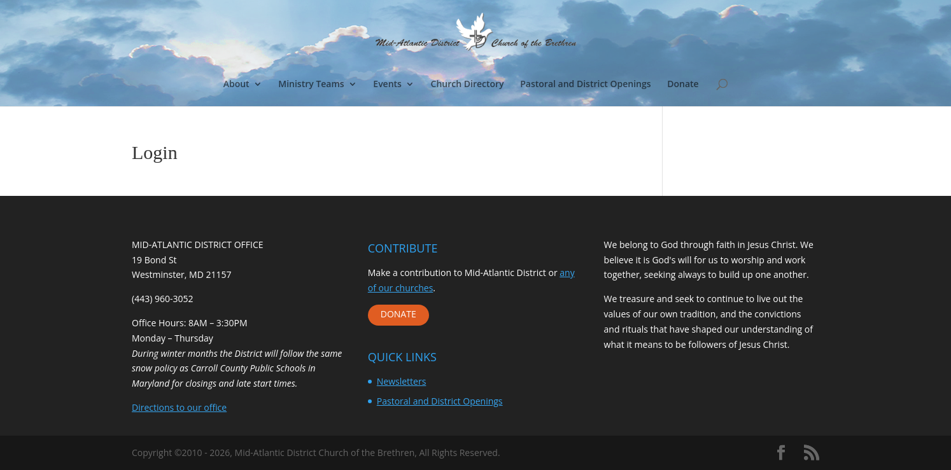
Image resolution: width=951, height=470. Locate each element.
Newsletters (401, 381)
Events (387, 84)
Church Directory (467, 84)
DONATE (398, 314)
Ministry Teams (311, 84)
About (236, 84)
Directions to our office (179, 407)
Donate (682, 84)
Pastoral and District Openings (585, 84)
